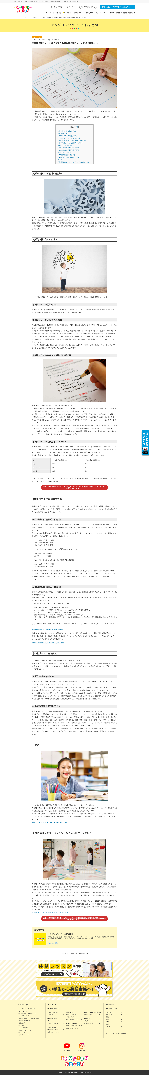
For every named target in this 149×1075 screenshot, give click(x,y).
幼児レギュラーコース (53, 1032)
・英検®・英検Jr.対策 (24, 1020)
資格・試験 (37, 37)
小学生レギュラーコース (72, 1017)
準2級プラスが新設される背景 (68, 138)
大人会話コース (88, 1021)
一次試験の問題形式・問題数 (68, 148)
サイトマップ (71, 7)
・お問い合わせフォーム (24, 1030)
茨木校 (107, 1022)
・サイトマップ (22, 1032)
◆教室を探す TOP (111, 1008)
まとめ (57, 160)
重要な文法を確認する (65, 155)
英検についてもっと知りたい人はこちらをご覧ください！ (52, 822)
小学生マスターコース (71, 1014)
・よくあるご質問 (23, 1028)
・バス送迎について (23, 1016)
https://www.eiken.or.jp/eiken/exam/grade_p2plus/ (49, 629)
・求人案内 (21, 1025)
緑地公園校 (109, 1014)
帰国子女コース (88, 1014)
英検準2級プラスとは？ (63, 133)
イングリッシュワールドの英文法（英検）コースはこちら (52, 912)
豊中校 (107, 1017)
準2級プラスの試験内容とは (64, 145)
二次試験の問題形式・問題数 (68, 150)
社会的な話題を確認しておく (68, 157)
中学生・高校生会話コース (73, 1026)
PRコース (50, 1021)
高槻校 (107, 1019)
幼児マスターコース (52, 1029)
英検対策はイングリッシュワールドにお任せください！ (74, 162)
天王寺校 (108, 1026)
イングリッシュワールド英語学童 (117, 1033)
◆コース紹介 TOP (53, 1008)
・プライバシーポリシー (24, 1035)
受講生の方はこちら (88, 7)
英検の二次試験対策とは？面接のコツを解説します (50, 643)
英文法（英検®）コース (72, 1019)
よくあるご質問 (56, 7)
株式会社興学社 (53, 943)
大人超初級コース (88, 1023)
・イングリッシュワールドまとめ (27, 1013)
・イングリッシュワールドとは (26, 1009)
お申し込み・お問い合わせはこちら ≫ (117, 7)
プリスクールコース (52, 1023)
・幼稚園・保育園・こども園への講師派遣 (29, 1018)
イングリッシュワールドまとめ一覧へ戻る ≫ (74, 954)
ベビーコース (51, 1014)
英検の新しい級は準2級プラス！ (66, 131)
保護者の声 (77, 12)
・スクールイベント (23, 1011)
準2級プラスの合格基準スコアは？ (70, 143)
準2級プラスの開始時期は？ (67, 136)
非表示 (76, 127)
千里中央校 (109, 1012)
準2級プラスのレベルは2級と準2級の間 (71, 141)
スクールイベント (101, 12)
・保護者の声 (21, 1023)
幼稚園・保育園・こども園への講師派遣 (122, 12)
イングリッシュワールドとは (52, 12)
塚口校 (107, 1024)
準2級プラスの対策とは (63, 152)
